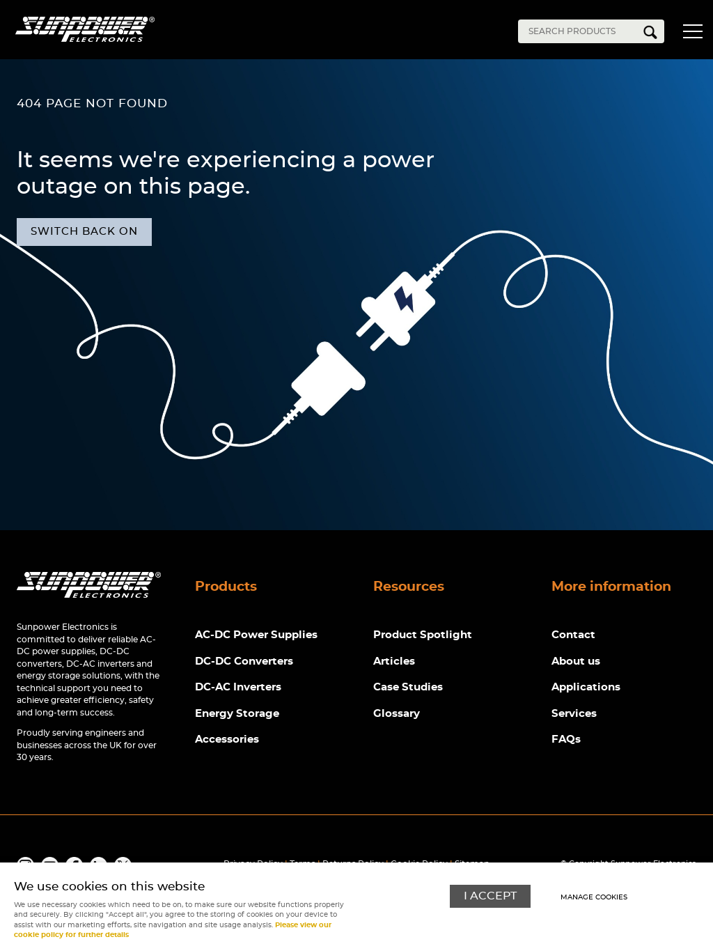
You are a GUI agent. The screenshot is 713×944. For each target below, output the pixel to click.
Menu (692, 33)
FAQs (566, 739)
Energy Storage (237, 714)
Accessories (227, 739)
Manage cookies (594, 897)
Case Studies (408, 687)
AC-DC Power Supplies (256, 635)
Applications (585, 687)
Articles (394, 661)
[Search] (580, 31)
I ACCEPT (490, 896)
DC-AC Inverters (238, 687)
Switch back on (84, 231)
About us (575, 661)
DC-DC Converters (244, 661)
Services (574, 714)
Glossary (396, 714)
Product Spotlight (422, 635)
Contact (573, 635)
